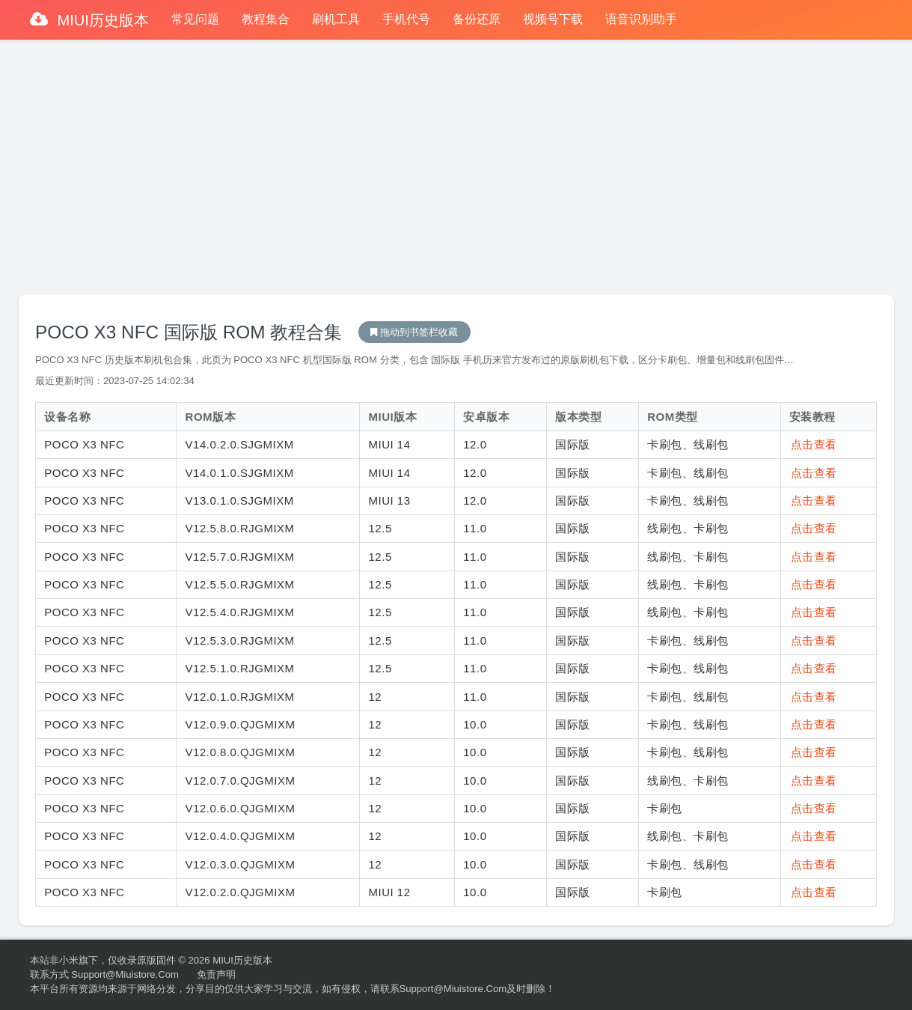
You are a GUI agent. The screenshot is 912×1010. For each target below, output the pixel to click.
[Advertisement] (456, 160)
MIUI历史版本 (101, 20)
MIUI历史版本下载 (414, 332)
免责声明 (216, 974)
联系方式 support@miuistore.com (104, 974)
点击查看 (814, 444)
